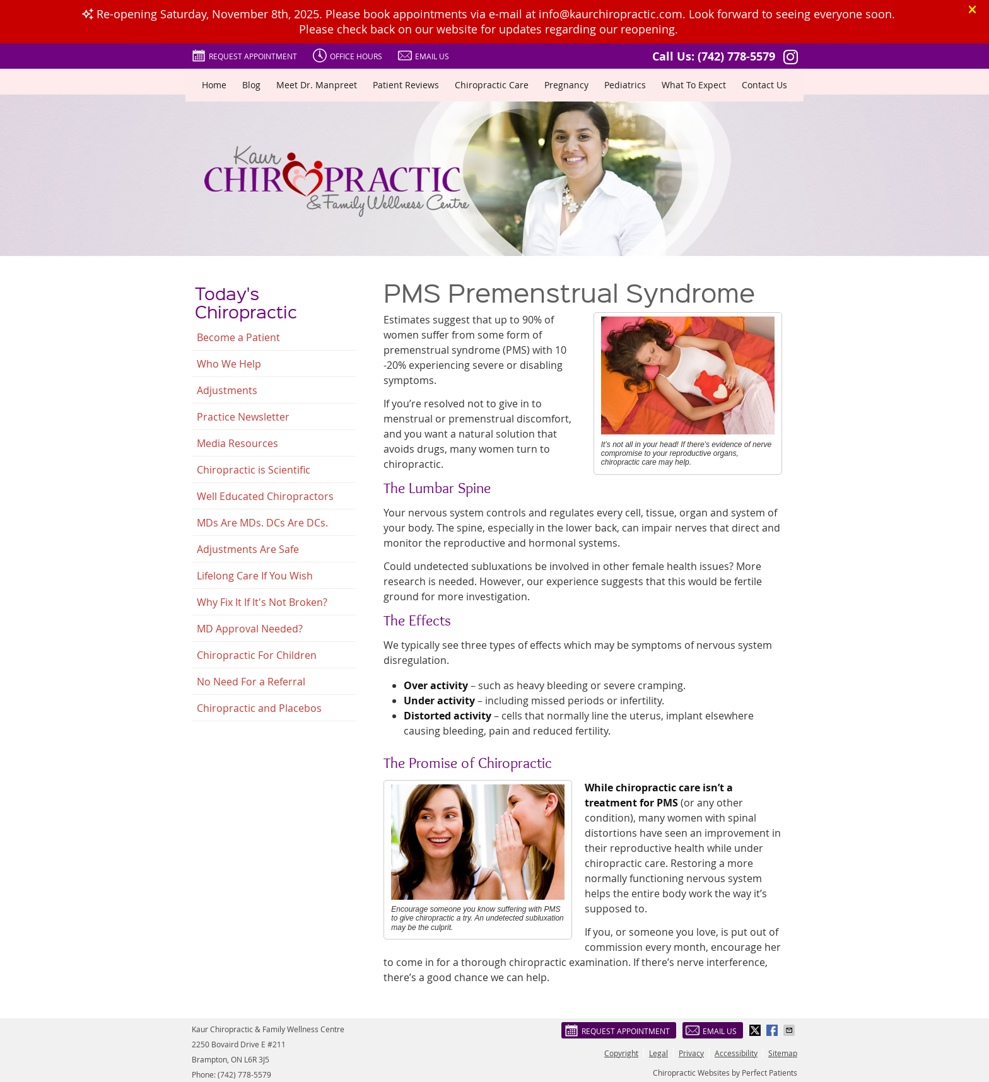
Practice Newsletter (243, 417)
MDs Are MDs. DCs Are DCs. (262, 523)
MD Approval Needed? (250, 629)
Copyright (621, 1053)
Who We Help (229, 364)
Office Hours (347, 55)
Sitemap (782, 1053)
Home (214, 85)
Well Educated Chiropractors (265, 496)
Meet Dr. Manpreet (316, 85)
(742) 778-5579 (736, 56)
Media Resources (237, 443)
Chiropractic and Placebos (259, 708)
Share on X (756, 1030)
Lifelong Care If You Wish (255, 576)
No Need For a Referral (251, 682)
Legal (658, 1053)
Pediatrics (625, 85)
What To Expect (694, 85)
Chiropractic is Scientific (253, 470)
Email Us (423, 55)
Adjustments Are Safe (248, 549)
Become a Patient (238, 337)
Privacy (691, 1053)
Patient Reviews (406, 85)
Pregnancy (566, 85)
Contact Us (764, 85)
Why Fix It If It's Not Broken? (262, 602)
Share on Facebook (773, 1030)
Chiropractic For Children (257, 655)
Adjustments (227, 390)
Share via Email (790, 1030)
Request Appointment (244, 55)
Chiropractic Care (492, 85)
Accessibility (736, 1053)
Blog (251, 85)
